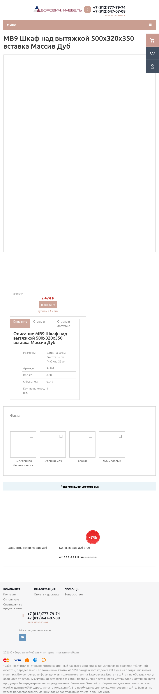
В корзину (48, 304)
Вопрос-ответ (74, 594)
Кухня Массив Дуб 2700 (74, 547)
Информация (45, 589)
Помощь (72, 589)
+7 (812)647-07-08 (109, 11)
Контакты (9, 594)
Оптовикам (11, 599)
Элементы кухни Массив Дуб (27, 547)
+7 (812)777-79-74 (109, 7)
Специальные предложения (12, 606)
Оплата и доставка (46, 594)
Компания (11, 589)
